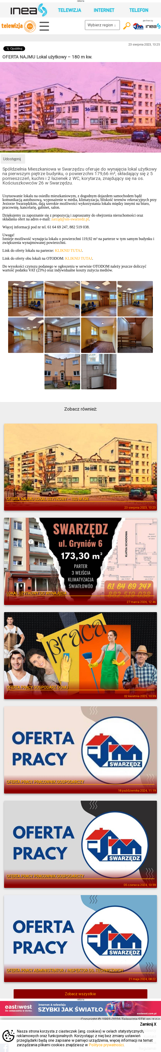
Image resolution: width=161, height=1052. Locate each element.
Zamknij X (148, 1024)
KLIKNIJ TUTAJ (68, 250)
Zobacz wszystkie (80, 994)
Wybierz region (102, 25)
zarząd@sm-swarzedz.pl (70, 219)
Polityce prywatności (106, 1045)
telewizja (18, 26)
